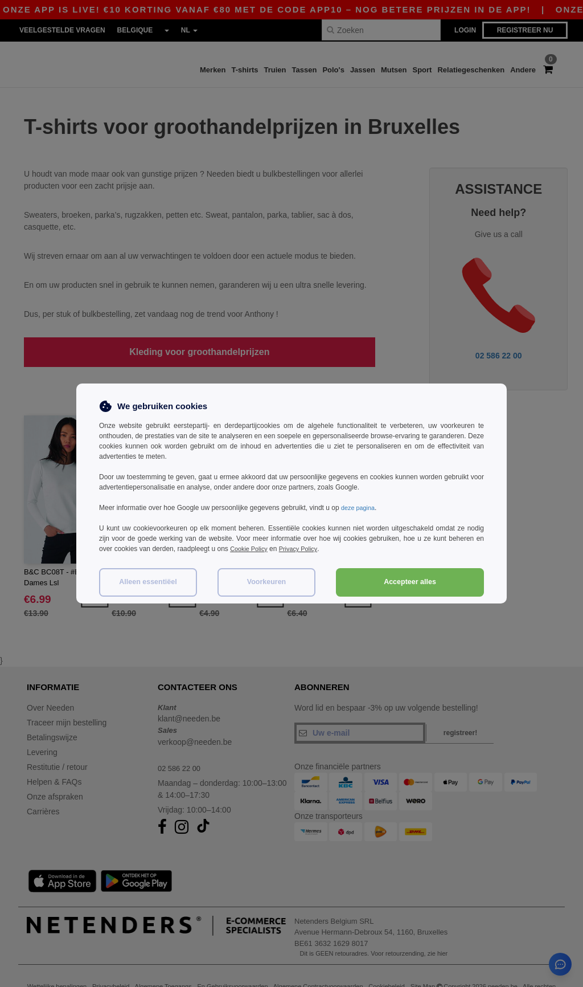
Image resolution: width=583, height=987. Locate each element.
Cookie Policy (251, 549)
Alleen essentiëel (147, 582)
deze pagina (359, 508)
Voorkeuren (266, 582)
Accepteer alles (410, 582)
